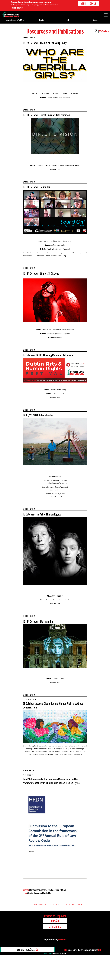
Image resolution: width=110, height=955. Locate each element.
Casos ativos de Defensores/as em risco (81, 950)
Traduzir (105, 31)
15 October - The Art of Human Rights (42, 514)
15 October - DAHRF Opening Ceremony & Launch (48, 355)
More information (17, 7)
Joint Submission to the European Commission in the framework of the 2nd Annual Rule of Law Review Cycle (51, 781)
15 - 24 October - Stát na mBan (38, 621)
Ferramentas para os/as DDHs (15, 20)
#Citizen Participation (37, 890)
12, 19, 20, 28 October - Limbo (38, 415)
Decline (93, 3)
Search (95, 20)
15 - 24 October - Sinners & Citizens (41, 273)
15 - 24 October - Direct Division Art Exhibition (46, 115)
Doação (41, 20)
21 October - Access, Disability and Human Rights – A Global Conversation (53, 705)
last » (80, 904)
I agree (82, 3)
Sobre (68, 20)
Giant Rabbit (62, 939)
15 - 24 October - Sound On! (36, 187)
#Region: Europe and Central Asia (39, 893)
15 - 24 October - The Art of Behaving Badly (45, 43)
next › (74, 904)
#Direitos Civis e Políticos (56, 890)
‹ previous (42, 904)
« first (35, 904)
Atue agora (55, 927)
